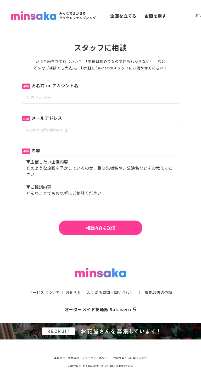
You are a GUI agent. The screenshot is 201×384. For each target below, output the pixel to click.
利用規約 (73, 358)
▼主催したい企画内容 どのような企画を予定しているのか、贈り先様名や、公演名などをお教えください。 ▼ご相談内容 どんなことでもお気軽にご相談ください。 (100, 182)
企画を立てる (123, 16)
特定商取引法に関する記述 (130, 358)
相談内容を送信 (100, 228)
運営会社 (59, 358)
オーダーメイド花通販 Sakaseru (101, 309)
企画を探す (155, 16)
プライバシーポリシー (96, 358)
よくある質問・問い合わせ (110, 292)
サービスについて (44, 292)
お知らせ (73, 292)
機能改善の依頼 (158, 292)
